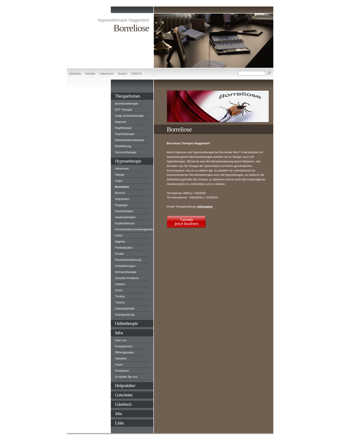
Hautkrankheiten (125, 217)
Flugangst (121, 205)
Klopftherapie (123, 128)
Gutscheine (124, 394)
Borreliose (122, 186)
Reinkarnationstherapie (129, 140)
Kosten (122, 73)
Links (119, 423)
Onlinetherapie (126, 323)
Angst (118, 180)
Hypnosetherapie (128, 161)
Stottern (120, 284)
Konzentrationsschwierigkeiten (132, 229)
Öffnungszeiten (124, 352)
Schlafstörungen (125, 266)
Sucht (118, 290)
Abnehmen (122, 168)
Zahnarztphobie (125, 308)
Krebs (119, 235)
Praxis (119, 364)
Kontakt (90, 73)
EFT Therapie (123, 109)
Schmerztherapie (125, 152)
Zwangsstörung (124, 314)
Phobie (119, 253)
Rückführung (123, 146)
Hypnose (120, 121)
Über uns (121, 340)
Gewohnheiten (124, 211)
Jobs (118, 413)
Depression (122, 199)
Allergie (119, 174)
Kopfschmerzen (125, 223)
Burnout (120, 193)
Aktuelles (121, 358)
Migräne (120, 241)
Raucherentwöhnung (128, 259)
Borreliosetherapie (126, 103)
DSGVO (136, 73)
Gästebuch (123, 404)
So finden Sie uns (126, 376)
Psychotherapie (125, 134)
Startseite (75, 73)
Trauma (120, 302)
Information (205, 206)
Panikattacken (124, 247)
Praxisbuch (122, 370)
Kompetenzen (124, 346)
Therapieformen (127, 96)
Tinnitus (120, 296)
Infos (119, 332)
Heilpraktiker (125, 385)
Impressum (107, 73)
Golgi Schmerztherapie (129, 115)
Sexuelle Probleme (127, 278)
